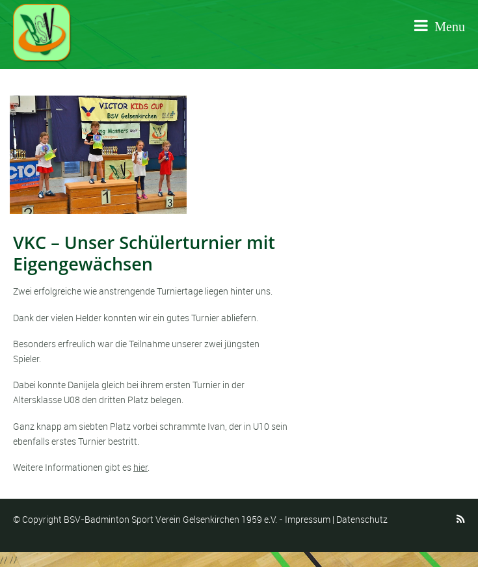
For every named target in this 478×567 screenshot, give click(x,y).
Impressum (307, 519)
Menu (439, 26)
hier (140, 467)
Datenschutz (362, 519)
